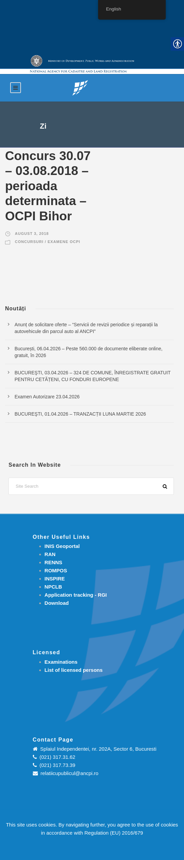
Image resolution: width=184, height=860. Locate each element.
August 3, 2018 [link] (32, 233)
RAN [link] (50, 554)
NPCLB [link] (53, 587)
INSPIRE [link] (55, 578)
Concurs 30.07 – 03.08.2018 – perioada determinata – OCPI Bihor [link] (48, 186)
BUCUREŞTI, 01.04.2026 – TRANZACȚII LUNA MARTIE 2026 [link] (80, 414)
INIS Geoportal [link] (62, 546)
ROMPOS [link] (56, 570)
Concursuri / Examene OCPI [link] (47, 242)
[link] (80, 87)
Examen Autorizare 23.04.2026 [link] (47, 396)
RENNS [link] (54, 562)
